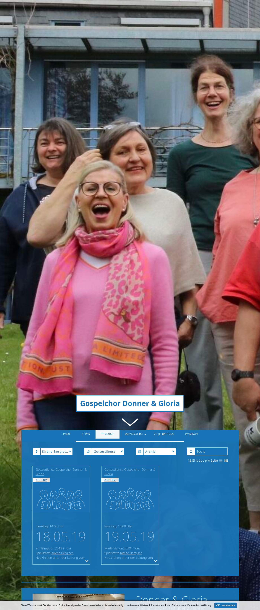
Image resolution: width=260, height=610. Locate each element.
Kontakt (191, 261)
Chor (86, 261)
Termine (107, 261)
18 (189, 287)
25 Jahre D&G (164, 261)
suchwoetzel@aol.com (86, 594)
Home (66, 261)
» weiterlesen (211, 490)
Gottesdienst (45, 296)
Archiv (41, 306)
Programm (135, 261)
